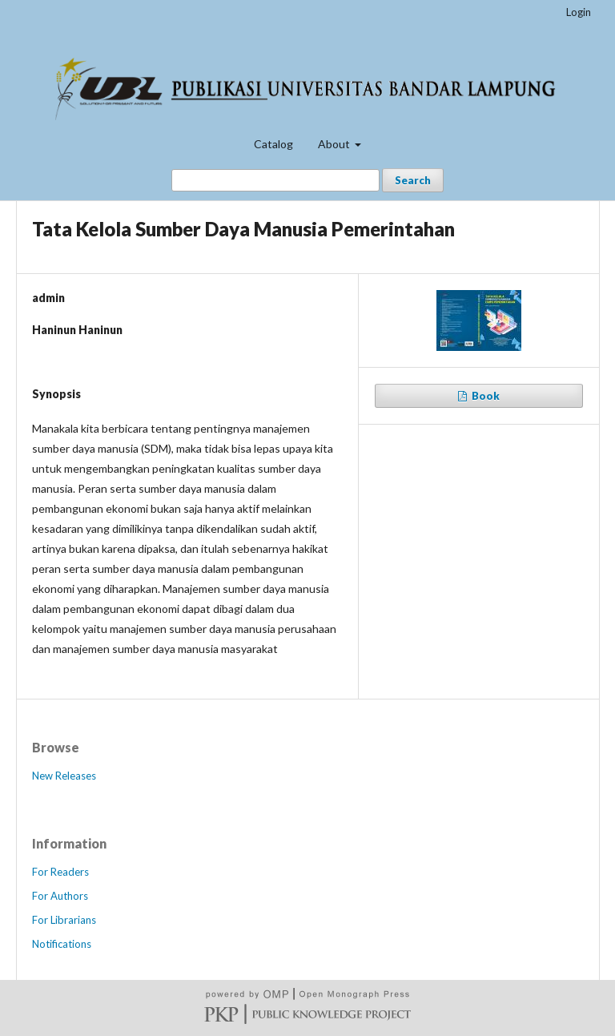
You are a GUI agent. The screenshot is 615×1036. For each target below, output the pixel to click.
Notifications (61, 943)
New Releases (64, 775)
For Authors (60, 895)
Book (484, 395)
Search (413, 180)
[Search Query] (275, 180)
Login (578, 12)
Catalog (273, 144)
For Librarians (64, 919)
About (335, 144)
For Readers (60, 871)
